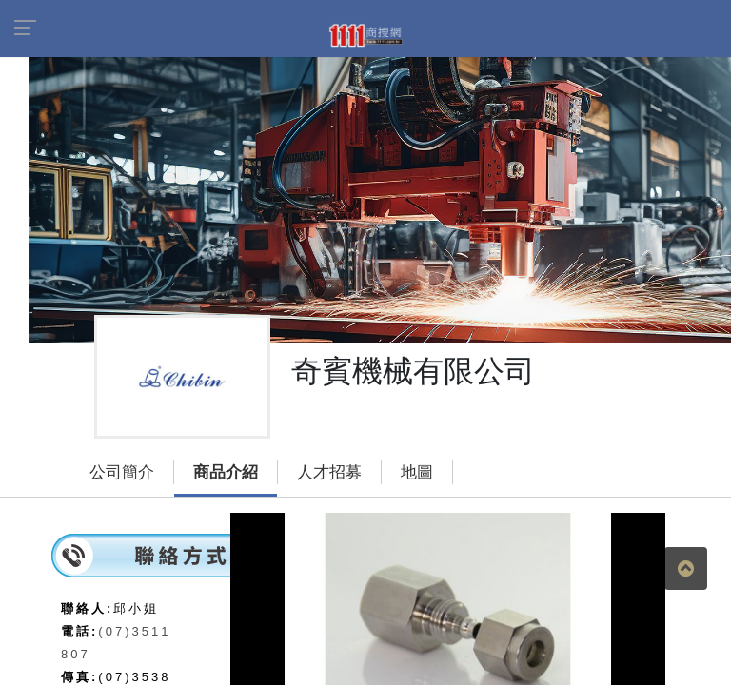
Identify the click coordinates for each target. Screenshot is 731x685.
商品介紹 (225, 472)
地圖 (417, 472)
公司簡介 (121, 472)
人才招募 (329, 472)
